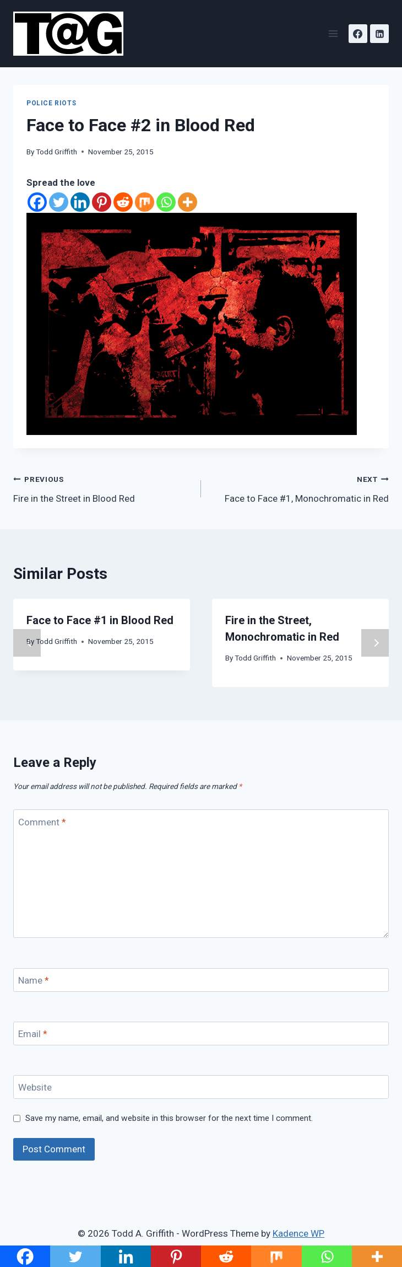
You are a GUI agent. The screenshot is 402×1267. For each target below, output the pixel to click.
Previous (27, 643)
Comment (42, 821)
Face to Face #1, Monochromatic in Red (299, 487)
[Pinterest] (101, 202)
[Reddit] (123, 202)
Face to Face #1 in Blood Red (99, 620)
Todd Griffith (56, 151)
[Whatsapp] (166, 202)
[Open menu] (333, 33)
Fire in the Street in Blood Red (102, 487)
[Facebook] (358, 33)
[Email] (201, 1033)
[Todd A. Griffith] (73, 34)
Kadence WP (298, 1233)
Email (32, 1033)
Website (35, 1087)
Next (375, 643)
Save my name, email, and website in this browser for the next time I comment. (169, 1118)
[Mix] (144, 202)
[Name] (201, 980)
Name (33, 980)
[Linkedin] (379, 33)
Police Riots (51, 103)
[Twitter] (58, 202)
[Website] (201, 1087)
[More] (187, 202)
